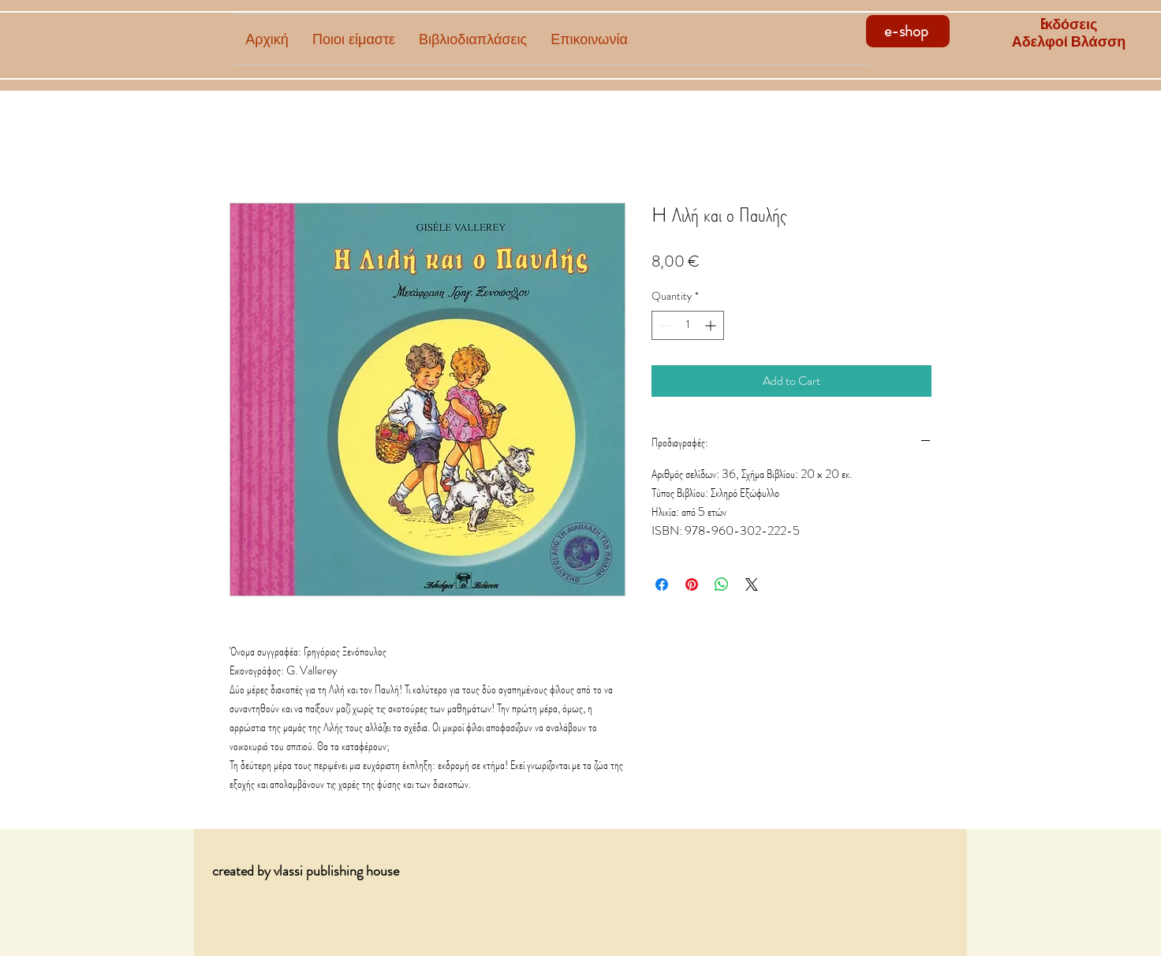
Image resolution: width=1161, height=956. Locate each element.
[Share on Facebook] (661, 584)
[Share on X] (751, 584)
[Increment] (712, 325)
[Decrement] (664, 325)
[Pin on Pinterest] (691, 584)
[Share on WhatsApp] (721, 584)
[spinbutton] (688, 325)
